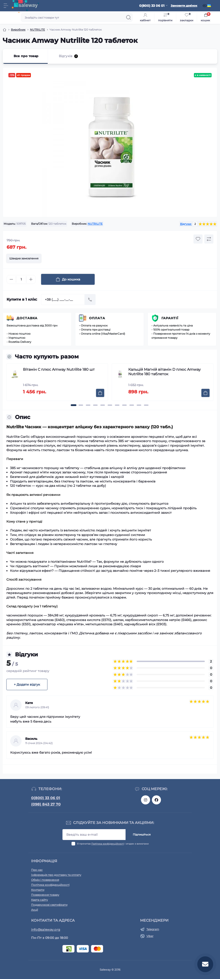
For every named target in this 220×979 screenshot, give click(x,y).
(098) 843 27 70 (46, 804)
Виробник (18, 29)
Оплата (97, 318)
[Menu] (6, 5)
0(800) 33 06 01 (45, 798)
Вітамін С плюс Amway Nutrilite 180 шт (59, 369)
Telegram (152, 929)
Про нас (37, 870)
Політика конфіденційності (107, 843)
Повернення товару (45, 894)
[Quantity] (21, 279)
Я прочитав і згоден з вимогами (113, 843)
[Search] (128, 17)
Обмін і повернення (45, 880)
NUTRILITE (37, 29)
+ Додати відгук (27, 684)
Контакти (37, 889)
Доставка (27, 318)
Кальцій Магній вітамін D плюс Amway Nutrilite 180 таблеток (164, 371)
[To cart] (100, 393)
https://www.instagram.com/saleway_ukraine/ (145, 800)
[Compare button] (208, 239)
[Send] (90, 299)
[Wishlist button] (198, 239)
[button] (74, 405)
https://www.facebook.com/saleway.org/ (156, 800)
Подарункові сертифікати (49, 904)
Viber (149, 936)
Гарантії (169, 318)
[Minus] (11, 279)
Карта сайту (39, 899)
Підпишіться (142, 834)
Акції (34, 909)
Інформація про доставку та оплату (56, 875)
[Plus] (30, 279)
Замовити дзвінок (184, 5)
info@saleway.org (45, 930)
